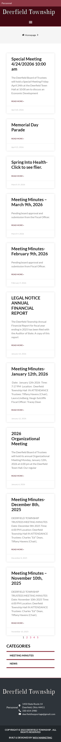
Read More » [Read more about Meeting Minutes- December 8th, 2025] (17, 549)
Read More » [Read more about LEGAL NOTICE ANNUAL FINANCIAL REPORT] (17, 345)
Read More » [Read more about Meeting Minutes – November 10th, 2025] (17, 623)
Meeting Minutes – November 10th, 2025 (29, 578)
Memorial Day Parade (24, 127)
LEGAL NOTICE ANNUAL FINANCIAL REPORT (25, 305)
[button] (30, 22)
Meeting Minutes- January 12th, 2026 (29, 371)
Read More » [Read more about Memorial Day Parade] (17, 138)
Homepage (30, 35)
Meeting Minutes (22, 655)
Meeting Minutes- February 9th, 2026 (29, 251)
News (13, 663)
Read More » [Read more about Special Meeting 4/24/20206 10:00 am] (17, 101)
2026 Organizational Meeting (25, 438)
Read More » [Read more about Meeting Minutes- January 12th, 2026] (17, 410)
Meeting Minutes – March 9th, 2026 (29, 202)
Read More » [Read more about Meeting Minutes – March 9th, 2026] (17, 225)
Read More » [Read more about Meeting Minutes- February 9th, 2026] (17, 274)
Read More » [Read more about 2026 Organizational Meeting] (17, 476)
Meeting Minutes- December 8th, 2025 (28, 504)
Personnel (7, 3)
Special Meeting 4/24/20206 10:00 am (28, 64)
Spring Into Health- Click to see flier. (29, 165)
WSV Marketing (42, 737)
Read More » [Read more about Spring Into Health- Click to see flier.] (17, 176)
